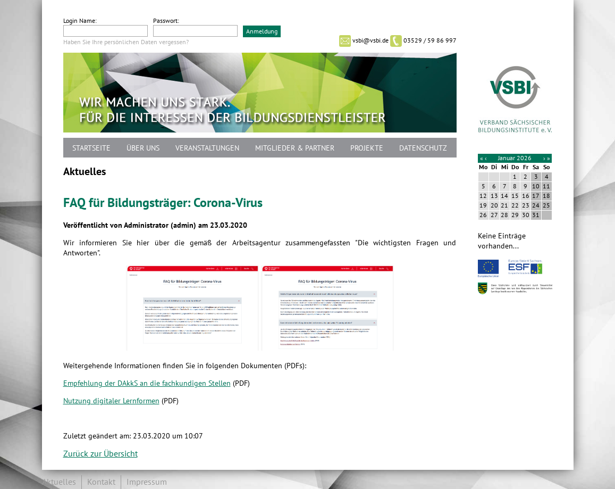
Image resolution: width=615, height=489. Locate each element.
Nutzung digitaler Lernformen (111, 400)
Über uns (143, 148)
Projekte (366, 148)
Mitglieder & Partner (294, 148)
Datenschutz (423, 148)
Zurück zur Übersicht (100, 454)
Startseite (91, 148)
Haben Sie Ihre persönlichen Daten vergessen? (126, 42)
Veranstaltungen (207, 148)
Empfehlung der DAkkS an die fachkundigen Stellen (147, 383)
